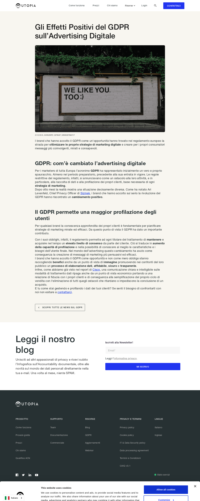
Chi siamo (112, 5)
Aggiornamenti (92, 442)
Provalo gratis (23, 435)
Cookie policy (127, 435)
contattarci (65, 292)
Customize (166, 482)
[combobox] (13, 498)
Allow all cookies (166, 471)
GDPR (88, 435)
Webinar (89, 450)
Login (144, 5)
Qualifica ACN (23, 458)
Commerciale (57, 442)
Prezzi (96, 5)
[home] (26, 5)
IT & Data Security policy (132, 442)
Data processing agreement (134, 450)
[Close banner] (195, 468)
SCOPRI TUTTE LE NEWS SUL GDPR (60, 307)
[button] (130, 5)
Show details (48, 494)
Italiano (158, 427)
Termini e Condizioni (130, 458)
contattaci (174, 6)
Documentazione (59, 435)
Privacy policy (127, 427)
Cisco (96, 269)
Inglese (158, 435)
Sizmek (85, 193)
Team (53, 427)
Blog (87, 427)
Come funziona (77, 5)
